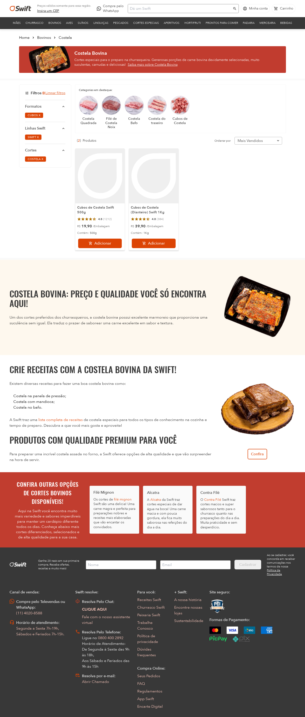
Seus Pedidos (148, 676)
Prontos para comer (222, 23)
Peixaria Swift (148, 615)
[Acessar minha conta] (255, 8)
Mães (17, 23)
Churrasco (34, 23)
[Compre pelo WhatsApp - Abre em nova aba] (111, 8)
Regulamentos (149, 691)
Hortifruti (192, 23)
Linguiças (100, 23)
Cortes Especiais (146, 23)
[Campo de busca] (180, 8)
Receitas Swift (149, 599)
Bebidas (286, 23)
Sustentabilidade (188, 620)
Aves (69, 23)
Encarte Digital (150, 706)
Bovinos (54, 23)
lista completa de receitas (60, 419)
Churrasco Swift (151, 607)
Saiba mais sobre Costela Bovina (153, 64)
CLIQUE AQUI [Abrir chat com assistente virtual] (94, 609)
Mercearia (267, 23)
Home (24, 37)
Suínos (83, 23)
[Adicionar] (100, 243)
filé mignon (123, 499)
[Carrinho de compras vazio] (283, 8)
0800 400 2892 (110, 638)
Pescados (120, 23)
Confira (257, 454)
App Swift (145, 699)
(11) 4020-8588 (29, 613)
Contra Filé (212, 499)
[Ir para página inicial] (20, 8)
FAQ (141, 683)
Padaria (248, 23)
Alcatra (155, 499)
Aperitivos (171, 23)
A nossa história (188, 599)
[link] (48, 11)
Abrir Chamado (95, 681)
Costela (65, 37)
